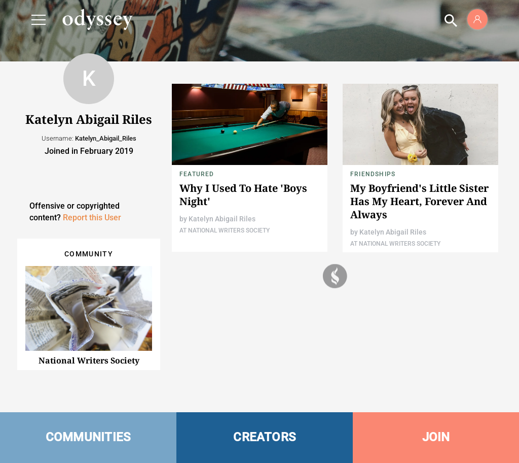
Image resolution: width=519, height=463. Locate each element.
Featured (196, 174)
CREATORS (264, 437)
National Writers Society (89, 360)
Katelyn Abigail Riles (222, 219)
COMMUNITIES (88, 437)
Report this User (92, 217)
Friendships (372, 174)
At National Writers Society (224, 230)
